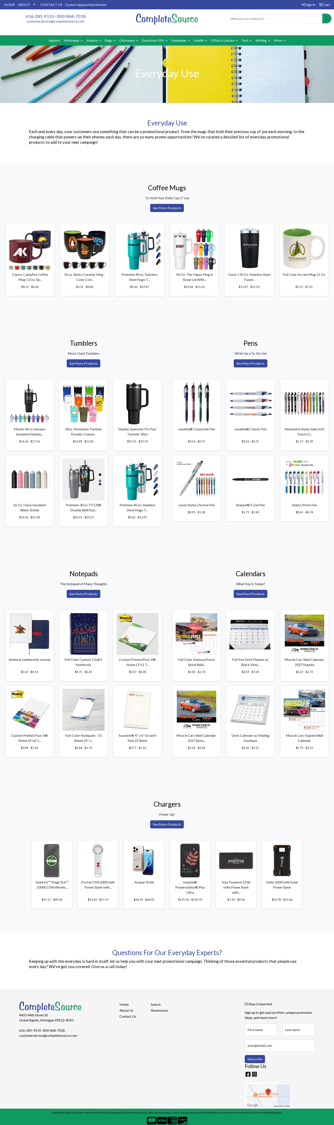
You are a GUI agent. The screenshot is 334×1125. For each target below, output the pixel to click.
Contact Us (127, 1016)
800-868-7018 (71, 16)
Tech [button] (244, 40)
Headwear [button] (179, 40)
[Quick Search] (273, 18)
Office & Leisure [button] (222, 40)
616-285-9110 (40, 16)
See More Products (167, 208)
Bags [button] (108, 40)
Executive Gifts (153, 40)
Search (156, 1004)
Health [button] (199, 40)
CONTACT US (51, 5)
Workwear (71, 40)
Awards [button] (92, 40)
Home (124, 1004)
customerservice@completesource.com (56, 21)
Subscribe (255, 1059)
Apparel (54, 40)
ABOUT (24, 5)
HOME (9, 5)
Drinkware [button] (127, 40)
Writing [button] (261, 40)
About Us (126, 1010)
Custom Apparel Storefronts (86, 5)
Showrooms (159, 1010)
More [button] (278, 40)
